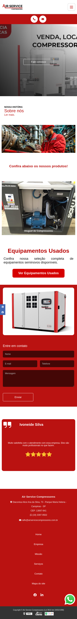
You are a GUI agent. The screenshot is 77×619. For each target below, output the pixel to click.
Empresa (38, 544)
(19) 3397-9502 (38, 515)
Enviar (18, 397)
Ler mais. (9, 114)
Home (38, 534)
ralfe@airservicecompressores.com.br (38, 520)
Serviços (38, 564)
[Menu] (71, 7)
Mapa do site (38, 583)
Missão (38, 554)
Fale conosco (38, 61)
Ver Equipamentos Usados (38, 273)
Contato (38, 573)
